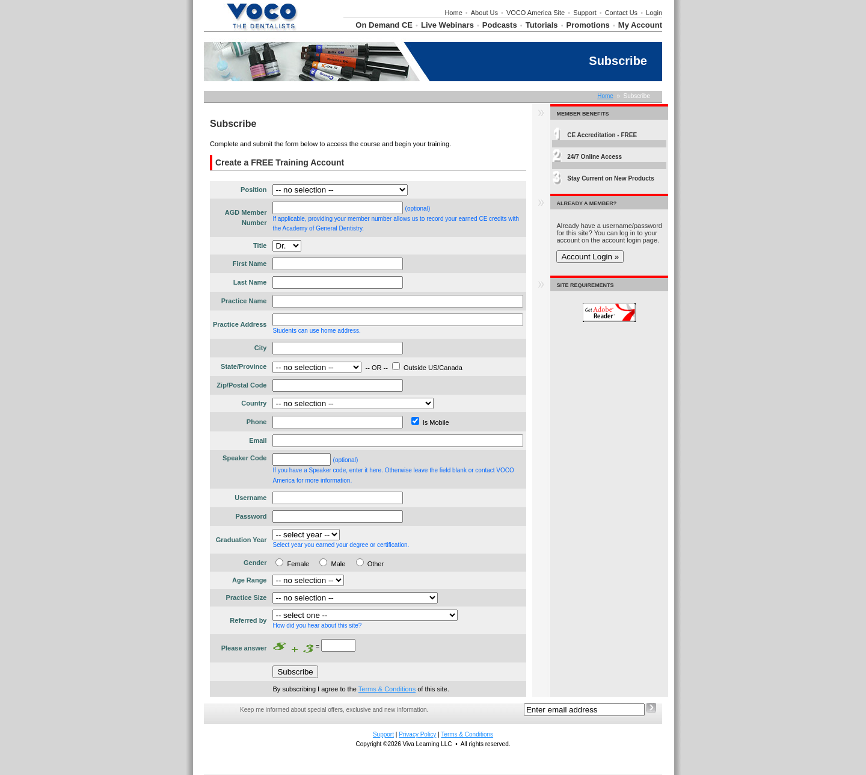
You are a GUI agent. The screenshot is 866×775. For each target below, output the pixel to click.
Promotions (588, 24)
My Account (640, 24)
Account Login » (590, 256)
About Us (484, 12)
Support (585, 12)
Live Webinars (447, 24)
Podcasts (499, 24)
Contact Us (621, 12)
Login (654, 12)
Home (453, 12)
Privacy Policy (417, 734)
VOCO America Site (535, 12)
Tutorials (542, 24)
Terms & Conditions (387, 689)
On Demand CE (384, 24)
